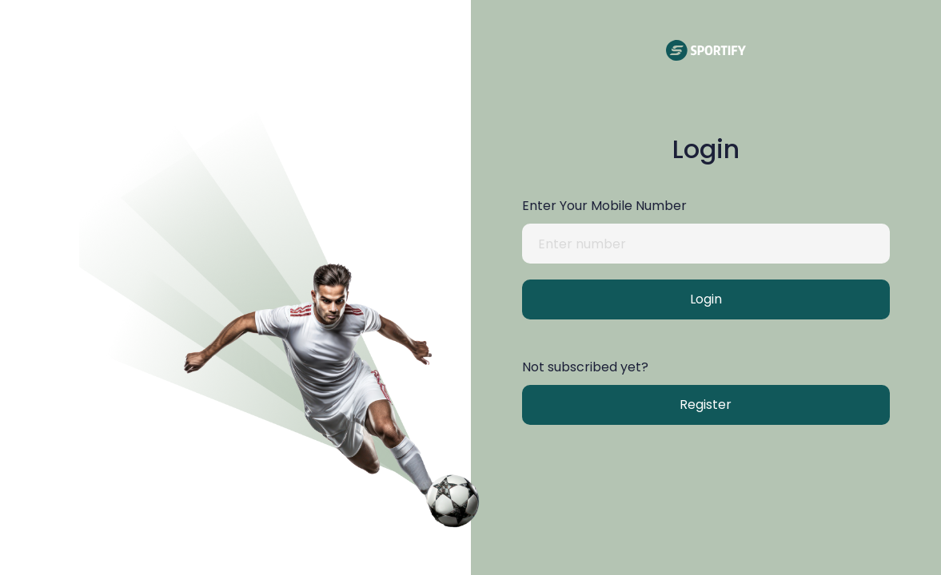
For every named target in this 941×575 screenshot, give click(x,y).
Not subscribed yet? (585, 367)
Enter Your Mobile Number (604, 205)
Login (706, 299)
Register (706, 404)
